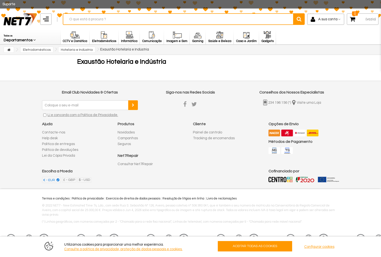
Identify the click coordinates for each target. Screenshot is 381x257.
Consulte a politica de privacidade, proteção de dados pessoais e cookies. (123, 249)
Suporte (8, 4)
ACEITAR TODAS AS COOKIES (255, 246)
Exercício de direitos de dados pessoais (133, 198)
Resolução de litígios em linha (183, 198)
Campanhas (128, 138)
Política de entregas (58, 144)
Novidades (126, 132)
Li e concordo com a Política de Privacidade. (83, 115)
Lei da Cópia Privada (58, 155)
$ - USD (84, 180)
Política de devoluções (60, 150)
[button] (20, 37)
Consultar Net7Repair (135, 164)
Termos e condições (56, 198)
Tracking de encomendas (214, 138)
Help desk (50, 138)
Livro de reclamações (221, 198)
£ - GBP (69, 180)
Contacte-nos (53, 132)
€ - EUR (49, 180)
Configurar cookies (319, 247)
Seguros (124, 144)
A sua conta (328, 19)
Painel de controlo (207, 132)
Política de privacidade (88, 198)
